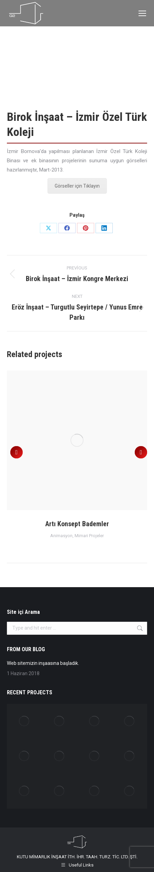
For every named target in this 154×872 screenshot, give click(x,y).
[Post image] (77, 440)
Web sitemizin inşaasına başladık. (43, 663)
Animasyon (61, 535)
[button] (16, 452)
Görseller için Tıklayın (77, 186)
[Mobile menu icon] (142, 13)
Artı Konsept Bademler (77, 524)
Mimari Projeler (89, 535)
